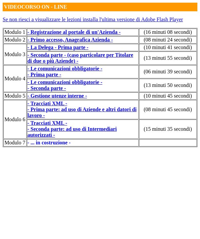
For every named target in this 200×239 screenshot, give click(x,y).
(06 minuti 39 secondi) (168, 71)
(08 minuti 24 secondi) (168, 39)
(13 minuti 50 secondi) (168, 85)
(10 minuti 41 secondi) (168, 47)
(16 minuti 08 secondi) (168, 32)
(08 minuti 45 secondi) (168, 109)
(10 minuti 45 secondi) (168, 96)
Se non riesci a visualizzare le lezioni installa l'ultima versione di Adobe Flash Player (93, 19)
